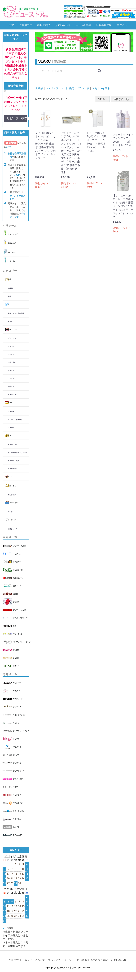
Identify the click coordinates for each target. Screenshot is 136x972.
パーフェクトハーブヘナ (21, 642)
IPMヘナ (16, 666)
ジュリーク (17, 707)
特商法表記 (43, 25)
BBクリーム (12, 252)
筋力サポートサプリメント (17, 452)
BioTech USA (17, 835)
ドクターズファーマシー (21, 618)
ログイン (122, 25)
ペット (10, 477)
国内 (94, 88)
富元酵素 (16, 650)
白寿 (14, 626)
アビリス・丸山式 (19, 546)
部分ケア (11, 386)
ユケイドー (17, 827)
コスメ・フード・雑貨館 (60, 88)
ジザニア (16, 602)
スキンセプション (19, 715)
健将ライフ (17, 586)
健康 (9, 436)
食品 (9, 279)
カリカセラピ (18, 570)
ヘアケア (11, 378)
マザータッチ (18, 634)
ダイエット (12, 338)
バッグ (10, 512)
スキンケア (12, 346)
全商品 (39, 88)
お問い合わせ (62, 25)
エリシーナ (17, 683)
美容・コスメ (13, 329)
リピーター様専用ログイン (17, 118)
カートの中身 (83, 25)
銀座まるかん (18, 578)
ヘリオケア (17, 795)
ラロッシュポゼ (18, 811)
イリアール (17, 554)
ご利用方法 (25, 25)
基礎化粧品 (12, 243)
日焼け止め (12, 261)
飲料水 (10, 321)
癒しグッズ (12, 495)
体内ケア (11, 370)
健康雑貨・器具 (13, 460)
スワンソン (17, 723)
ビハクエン (17, 755)
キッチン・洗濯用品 (15, 419)
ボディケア (12, 354)
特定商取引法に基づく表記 (92, 960)
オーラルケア (13, 469)
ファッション (13, 503)
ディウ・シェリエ (19, 610)
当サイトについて (34, 960)
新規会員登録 (104, 25)
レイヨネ (16, 658)
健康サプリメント (14, 444)
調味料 (10, 288)
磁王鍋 (15, 594)
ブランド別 (82, 88)
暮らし (10, 403)
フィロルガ (17, 763)
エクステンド (18, 699)
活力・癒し (12, 486)
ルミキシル (17, 819)
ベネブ (15, 787)
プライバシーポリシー (61, 960)
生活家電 (11, 411)
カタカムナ (17, 562)
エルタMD (16, 691)
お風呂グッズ (13, 394)
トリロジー (17, 739)
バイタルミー (18, 747)
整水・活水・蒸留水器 (16, 313)
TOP (11, 25)
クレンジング (13, 234)
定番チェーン (13, 529)
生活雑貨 (11, 427)
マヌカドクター (18, 803)
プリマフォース (18, 771)
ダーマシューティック (21, 731)
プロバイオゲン (18, 779)
